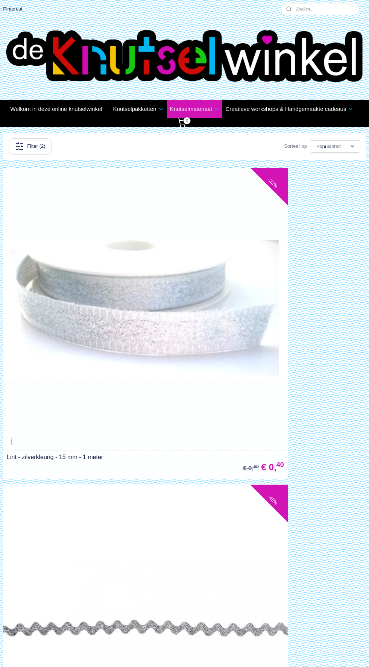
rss (177, 653)
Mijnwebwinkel (260, 653)
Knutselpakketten (138, 109)
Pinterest (12, 9)
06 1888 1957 (148, 624)
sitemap (163, 653)
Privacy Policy (19, 470)
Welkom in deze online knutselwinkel (56, 109)
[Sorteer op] (335, 146)
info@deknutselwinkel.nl (162, 615)
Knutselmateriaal (195, 109)
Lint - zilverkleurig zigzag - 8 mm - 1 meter (247, 351)
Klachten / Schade (24, 461)
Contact (12, 478)
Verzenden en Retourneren (34, 453)
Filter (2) (30, 146)
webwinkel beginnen (202, 653)
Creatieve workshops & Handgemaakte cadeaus (289, 109)
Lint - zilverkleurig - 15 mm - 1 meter (55, 351)
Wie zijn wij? (17, 580)
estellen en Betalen (28, 444)
